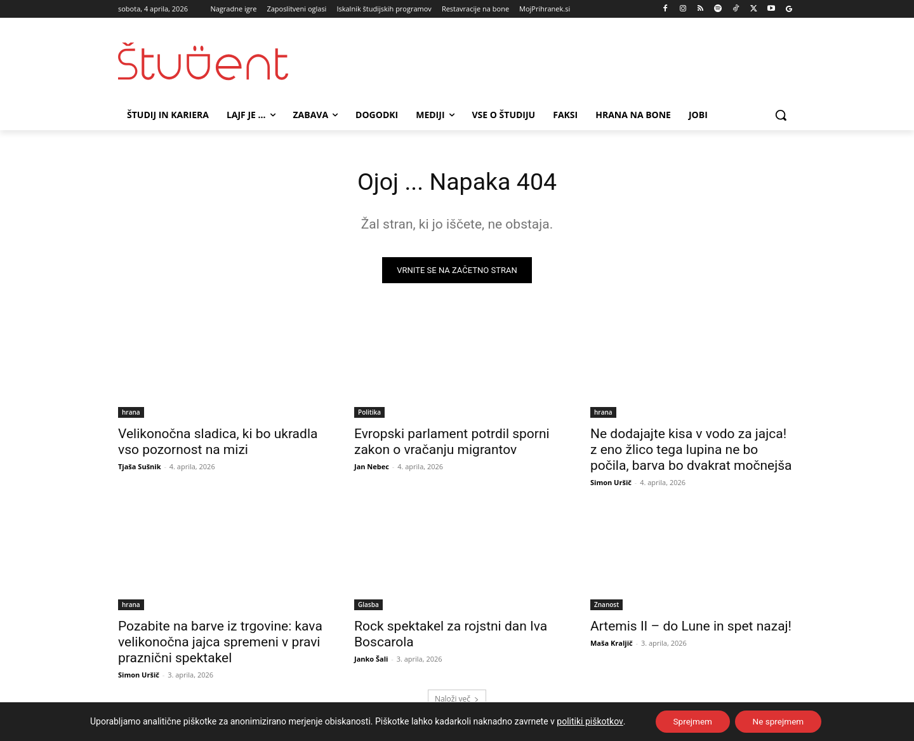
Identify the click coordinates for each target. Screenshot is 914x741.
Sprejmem (690, 721)
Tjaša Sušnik (139, 468)
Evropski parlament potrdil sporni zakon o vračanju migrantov (452, 443)
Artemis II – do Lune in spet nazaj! (690, 628)
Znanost (606, 606)
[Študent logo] (219, 61)
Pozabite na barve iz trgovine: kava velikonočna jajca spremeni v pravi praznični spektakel (220, 643)
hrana (131, 414)
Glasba (368, 606)
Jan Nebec (371, 468)
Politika (369, 414)
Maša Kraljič (611, 645)
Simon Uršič (611, 484)
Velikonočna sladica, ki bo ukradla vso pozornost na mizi (217, 443)
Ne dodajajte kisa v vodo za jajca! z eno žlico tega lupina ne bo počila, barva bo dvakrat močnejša (690, 451)
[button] (780, 115)
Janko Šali (371, 660)
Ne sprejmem (779, 721)
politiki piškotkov (586, 721)
